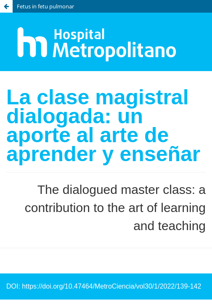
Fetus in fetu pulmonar (45, 6)
